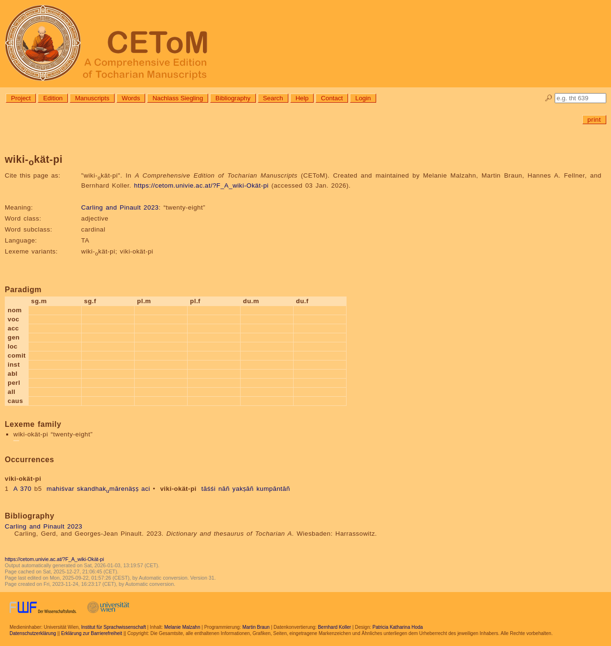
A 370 (22, 488)
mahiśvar (60, 488)
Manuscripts (92, 98)
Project (21, 98)
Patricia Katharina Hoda (397, 627)
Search (273, 98)
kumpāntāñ (273, 488)
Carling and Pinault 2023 (119, 207)
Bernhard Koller (334, 627)
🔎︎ (549, 98)
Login (363, 98)
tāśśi (208, 488)
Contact (332, 98)
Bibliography (232, 98)
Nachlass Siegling (177, 98)
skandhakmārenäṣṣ (107, 488)
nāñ (224, 488)
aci (145, 488)
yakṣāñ (243, 488)
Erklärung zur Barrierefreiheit (91, 633)
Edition (53, 98)
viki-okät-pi (178, 488)
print (594, 119)
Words (131, 98)
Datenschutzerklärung (33, 633)
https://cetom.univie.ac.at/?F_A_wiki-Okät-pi (201, 185)
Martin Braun (256, 627)
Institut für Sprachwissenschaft (113, 627)
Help (301, 98)
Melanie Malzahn (182, 627)
